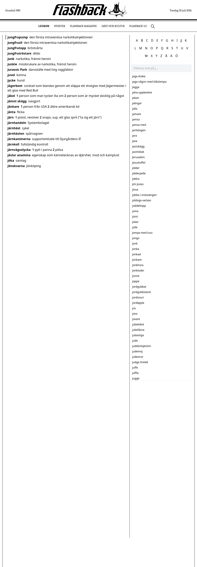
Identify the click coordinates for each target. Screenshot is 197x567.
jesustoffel (138, 162)
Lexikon (43, 26)
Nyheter (59, 26)
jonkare (137, 259)
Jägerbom (15, 86)
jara (134, 135)
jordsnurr (138, 297)
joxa (134, 313)
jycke (12, 80)
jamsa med (139, 125)
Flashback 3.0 (138, 26)
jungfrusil (15, 42)
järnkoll (13, 144)
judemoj (137, 351)
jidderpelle (139, 173)
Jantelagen (139, 130)
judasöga (138, 335)
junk (11, 59)
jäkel (11, 96)
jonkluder (138, 270)
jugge (135, 378)
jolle (134, 227)
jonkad (136, 254)
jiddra (135, 179)
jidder (135, 168)
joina (135, 211)
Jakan (135, 98)
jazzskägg (138, 146)
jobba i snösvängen (144, 195)
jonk (135, 243)
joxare (136, 319)
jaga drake (138, 76)
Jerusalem (138, 157)
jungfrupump (18, 37)
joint (135, 216)
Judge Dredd (140, 362)
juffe (135, 367)
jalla (134, 108)
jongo (135, 238)
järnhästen (16, 133)
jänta (11, 112)
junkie (12, 64)
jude (135, 340)
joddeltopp (139, 205)
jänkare (13, 106)
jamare (136, 114)
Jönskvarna (16, 166)
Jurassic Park (17, 69)
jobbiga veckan (141, 200)
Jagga (135, 87)
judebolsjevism (141, 346)
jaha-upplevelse (142, 92)
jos (134, 308)
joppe (135, 281)
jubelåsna (138, 330)
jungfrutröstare (19, 53)
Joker (135, 222)
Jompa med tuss (142, 232)
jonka (135, 249)
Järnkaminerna (19, 139)
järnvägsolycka (19, 150)
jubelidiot (138, 324)
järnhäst (14, 128)
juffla (135, 373)
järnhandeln (17, 123)
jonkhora (138, 265)
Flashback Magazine (83, 26)
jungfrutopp (17, 48)
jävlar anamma (19, 155)
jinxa (135, 189)
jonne (135, 276)
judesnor (137, 357)
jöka (11, 160)
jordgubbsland (141, 292)
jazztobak (138, 152)
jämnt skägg (17, 101)
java (134, 141)
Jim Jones (138, 184)
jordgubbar (139, 286)
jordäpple (138, 303)
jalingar (137, 103)
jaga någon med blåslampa (149, 81)
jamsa (136, 119)
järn (11, 117)
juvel (11, 75)
